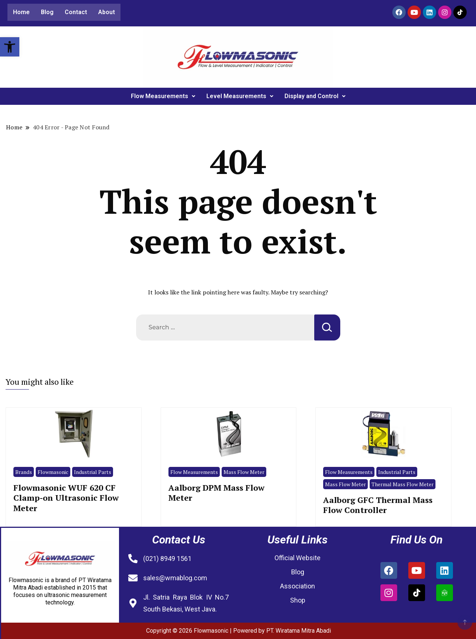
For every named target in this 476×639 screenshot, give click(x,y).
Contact (76, 12)
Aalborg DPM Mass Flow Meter (216, 492)
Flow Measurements (163, 96)
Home (21, 12)
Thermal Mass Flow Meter (403, 484)
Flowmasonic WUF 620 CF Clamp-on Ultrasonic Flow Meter (66, 497)
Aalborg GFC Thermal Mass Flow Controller (377, 504)
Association (297, 586)
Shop (297, 600)
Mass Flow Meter (243, 471)
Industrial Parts (92, 471)
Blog (47, 12)
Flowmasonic (53, 471)
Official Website (297, 558)
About (106, 12)
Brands (23, 471)
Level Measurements (239, 96)
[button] (9, 47)
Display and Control (314, 96)
